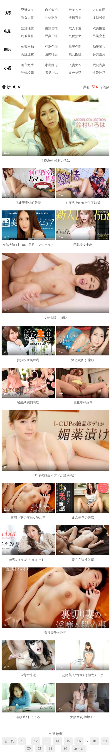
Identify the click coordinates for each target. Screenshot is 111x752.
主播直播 (75, 17)
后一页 (79, 748)
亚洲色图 (51, 46)
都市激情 (27, 65)
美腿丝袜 (27, 54)
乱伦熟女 (75, 36)
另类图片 (99, 54)
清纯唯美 (51, 54)
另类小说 (51, 73)
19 (105, 741)
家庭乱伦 (51, 65)
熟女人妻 (27, 17)
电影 (7, 31)
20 (29, 748)
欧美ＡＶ (75, 10)
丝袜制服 (51, 17)
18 (94, 741)
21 (40, 748)
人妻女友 (75, 65)
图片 (7, 50)
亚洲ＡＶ (27, 10)
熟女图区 (75, 54)
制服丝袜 (27, 36)
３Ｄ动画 (99, 10)
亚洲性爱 (27, 28)
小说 (7, 68)
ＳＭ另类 (99, 17)
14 (57, 741)
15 (68, 741)
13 (47, 741)
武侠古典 (99, 65)
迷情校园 (27, 73)
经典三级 (51, 36)
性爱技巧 (99, 73)
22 (50, 748)
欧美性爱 (99, 28)
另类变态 (99, 36)
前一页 (9, 741)
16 (79, 741)
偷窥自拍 (27, 46)
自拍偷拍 (51, 10)
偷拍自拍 (51, 28)
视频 (7, 13)
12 (36, 741)
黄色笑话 (75, 73)
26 (65, 748)
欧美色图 (75, 46)
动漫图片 (99, 46)
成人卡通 (75, 28)
